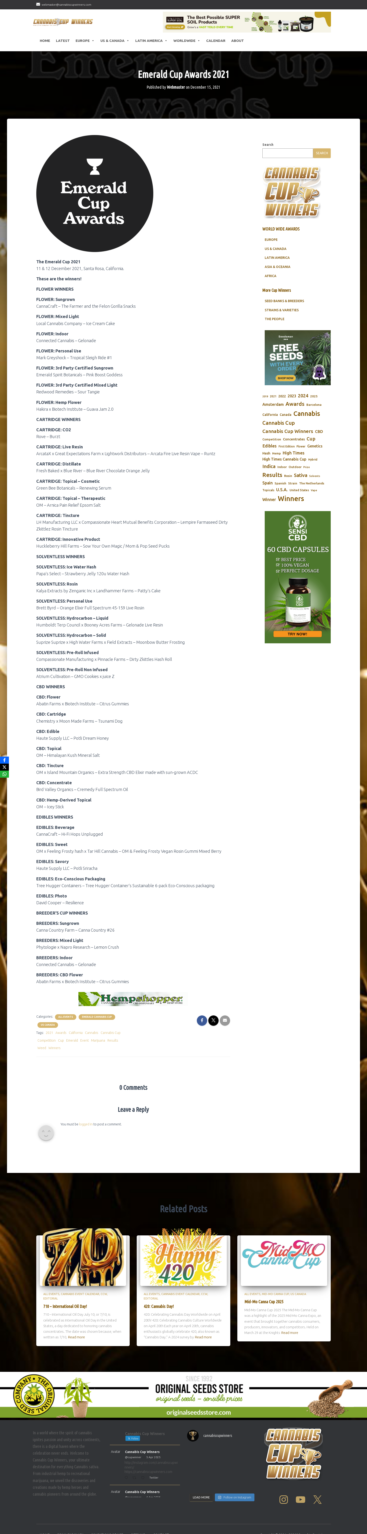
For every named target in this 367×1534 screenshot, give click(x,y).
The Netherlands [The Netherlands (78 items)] (311, 494)
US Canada (48, 1036)
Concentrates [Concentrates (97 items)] (294, 451)
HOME (45, 41)
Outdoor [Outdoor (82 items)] (295, 478)
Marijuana (98, 1052)
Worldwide (186, 41)
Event (84, 1052)
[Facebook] (4, 760)
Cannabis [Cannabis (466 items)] (306, 425)
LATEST (63, 41)
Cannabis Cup (111, 1044)
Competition (46, 1052)
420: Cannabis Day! (159, 1318)
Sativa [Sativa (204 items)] (300, 487)
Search (267, 156)
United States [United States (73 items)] (299, 501)
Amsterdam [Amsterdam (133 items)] (273, 416)
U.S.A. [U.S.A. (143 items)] (282, 501)
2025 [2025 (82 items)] (314, 408)
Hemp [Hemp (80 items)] (276, 465)
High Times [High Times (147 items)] (294, 464)
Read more (76, 1349)
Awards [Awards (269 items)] (295, 415)
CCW (104, 1305)
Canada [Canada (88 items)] (285, 426)
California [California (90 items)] (270, 426)
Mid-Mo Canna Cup (275, 1305)
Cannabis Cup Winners (142, 1463)
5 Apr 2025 (153, 1468)
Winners (54, 1060)
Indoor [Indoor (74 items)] (282, 478)
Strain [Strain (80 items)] (292, 495)
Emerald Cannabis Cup (97, 1028)
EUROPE (271, 251)
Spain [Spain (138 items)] (267, 494)
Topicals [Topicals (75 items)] (268, 501)
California (76, 1044)
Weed (41, 1060)
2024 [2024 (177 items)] (303, 407)
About (237, 41)
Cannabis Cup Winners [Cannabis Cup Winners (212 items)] (287, 443)
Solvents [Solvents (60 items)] (314, 487)
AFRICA (270, 287)
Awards (60, 1044)
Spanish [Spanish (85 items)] (280, 495)
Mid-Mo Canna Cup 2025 (263, 1313)
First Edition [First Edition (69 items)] (287, 458)
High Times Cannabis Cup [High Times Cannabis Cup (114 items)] (284, 471)
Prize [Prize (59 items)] (306, 478)
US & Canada (114, 41)
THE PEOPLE (274, 331)
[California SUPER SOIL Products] (247, 22)
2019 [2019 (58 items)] (265, 408)
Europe (85, 41)
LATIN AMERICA (277, 269)
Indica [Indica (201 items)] (268, 478)
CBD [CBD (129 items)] (319, 443)
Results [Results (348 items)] (272, 486)
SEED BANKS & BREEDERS (284, 313)
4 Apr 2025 (153, 1508)
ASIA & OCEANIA (277, 278)
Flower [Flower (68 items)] (301, 458)
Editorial (50, 1310)
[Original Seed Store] (183, 1406)
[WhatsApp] (4, 774)
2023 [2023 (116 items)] (292, 408)
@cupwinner (133, 1468)
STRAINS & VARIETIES (282, 322)
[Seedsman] (298, 369)
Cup (61, 1052)
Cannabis (91, 1044)
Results (112, 1052)
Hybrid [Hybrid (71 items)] (312, 471)
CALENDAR (215, 41)
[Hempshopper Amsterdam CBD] (133, 1011)
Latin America (151, 41)
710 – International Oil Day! (65, 1318)
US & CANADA (275, 260)
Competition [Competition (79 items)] (271, 451)
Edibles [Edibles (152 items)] (269, 457)
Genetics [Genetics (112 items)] (315, 458)
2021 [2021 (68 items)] (273, 408)
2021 (49, 1044)
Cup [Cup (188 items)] (311, 450)
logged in (86, 1136)
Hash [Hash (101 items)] (266, 465)
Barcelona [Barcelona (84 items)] (314, 416)
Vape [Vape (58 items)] (314, 502)
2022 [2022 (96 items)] (282, 408)
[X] (4, 767)
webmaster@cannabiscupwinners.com (66, 4)
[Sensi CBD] (298, 589)
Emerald (72, 1052)
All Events (65, 1028)
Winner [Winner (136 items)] (269, 511)
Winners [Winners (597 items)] (291, 510)
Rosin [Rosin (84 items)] (288, 487)
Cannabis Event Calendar (80, 1305)
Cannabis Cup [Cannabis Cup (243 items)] (278, 434)
